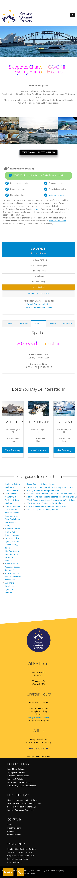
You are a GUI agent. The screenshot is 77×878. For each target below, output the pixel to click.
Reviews (53, 323)
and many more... (56, 195)
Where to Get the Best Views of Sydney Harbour (12, 531)
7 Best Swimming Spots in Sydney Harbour (44, 503)
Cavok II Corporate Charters (38, 304)
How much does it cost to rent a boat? (24, 803)
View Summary (12, 450)
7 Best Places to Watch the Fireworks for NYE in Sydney (50, 500)
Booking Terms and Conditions (20, 810)
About (10, 824)
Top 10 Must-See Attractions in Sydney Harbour (12, 509)
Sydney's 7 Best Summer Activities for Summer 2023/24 (50, 493)
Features (24, 323)
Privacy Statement (27, 873)
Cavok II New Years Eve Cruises (38, 307)
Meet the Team (14, 828)
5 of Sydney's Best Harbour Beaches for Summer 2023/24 (51, 497)
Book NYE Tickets (15, 779)
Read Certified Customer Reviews (21, 849)
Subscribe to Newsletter (17, 859)
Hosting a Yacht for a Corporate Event (42, 490)
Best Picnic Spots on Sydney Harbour (42, 509)
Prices (9, 323)
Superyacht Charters (16, 772)
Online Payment (14, 834)
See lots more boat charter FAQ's (21, 806)
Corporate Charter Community (20, 855)
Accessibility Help (14, 862)
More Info (67, 323)
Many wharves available (38, 717)
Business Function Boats (18, 775)
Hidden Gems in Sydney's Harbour (41, 484)
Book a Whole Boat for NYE (19, 782)
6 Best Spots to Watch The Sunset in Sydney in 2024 (13, 576)
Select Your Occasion (38, 293)
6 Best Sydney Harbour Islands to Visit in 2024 (46, 506)
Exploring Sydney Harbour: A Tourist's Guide (12, 487)
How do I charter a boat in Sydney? (22, 800)
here (38, 209)
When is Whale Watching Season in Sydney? (12, 566)
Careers (10, 831)
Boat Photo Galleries (16, 769)
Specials (38, 323)
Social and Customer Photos (19, 852)
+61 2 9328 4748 (38, 748)
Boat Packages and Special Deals (21, 785)
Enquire (8, 872)
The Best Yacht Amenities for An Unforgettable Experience (51, 487)
